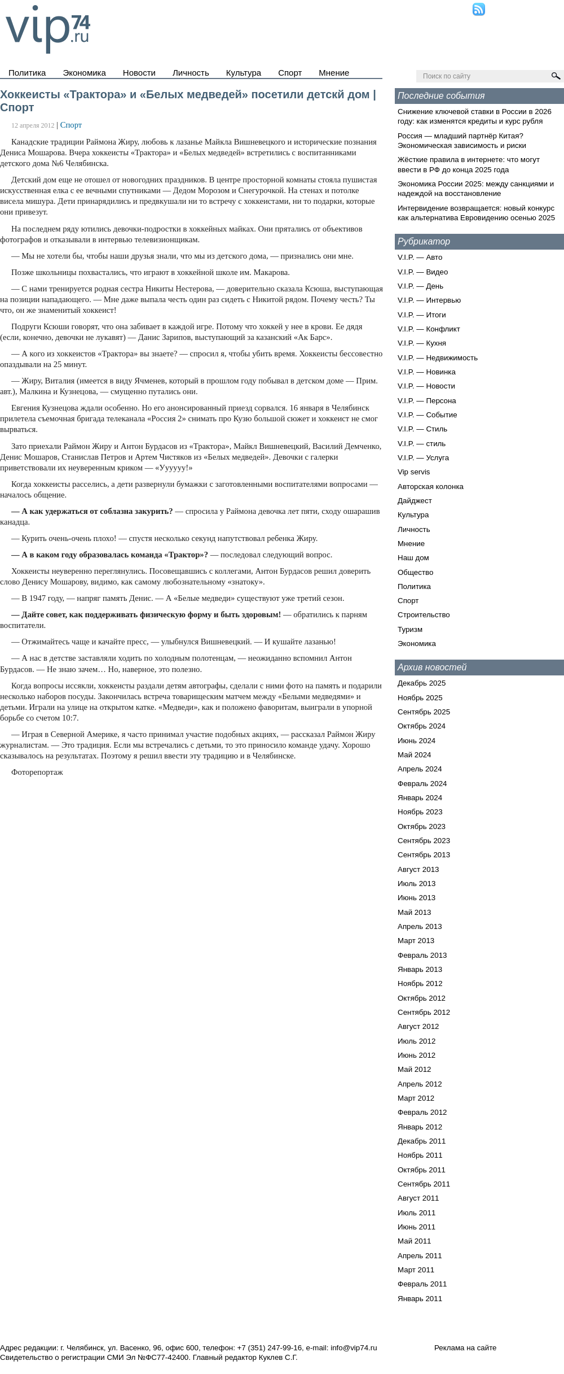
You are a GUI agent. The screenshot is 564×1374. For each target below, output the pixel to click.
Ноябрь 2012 (420, 983)
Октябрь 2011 (422, 1170)
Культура (243, 72)
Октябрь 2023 (422, 826)
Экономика (84, 72)
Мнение (334, 72)
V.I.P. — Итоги (422, 315)
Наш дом (413, 557)
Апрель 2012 (420, 1084)
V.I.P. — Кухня (422, 343)
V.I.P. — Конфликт (429, 329)
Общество (415, 572)
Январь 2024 (420, 797)
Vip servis (414, 472)
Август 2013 (418, 869)
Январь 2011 (420, 1298)
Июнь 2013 (416, 897)
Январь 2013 (420, 969)
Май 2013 (414, 912)
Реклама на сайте (465, 1348)
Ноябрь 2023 (420, 812)
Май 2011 (414, 1241)
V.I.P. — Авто (420, 257)
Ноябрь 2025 (420, 697)
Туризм (410, 629)
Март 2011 (416, 1270)
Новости (139, 72)
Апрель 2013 (420, 926)
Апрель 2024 (420, 769)
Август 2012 (418, 1026)
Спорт (290, 72)
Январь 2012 (420, 1127)
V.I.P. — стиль (422, 443)
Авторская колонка (431, 486)
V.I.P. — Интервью (429, 300)
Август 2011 (418, 1198)
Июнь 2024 (416, 740)
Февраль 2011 (422, 1284)
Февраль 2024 (422, 783)
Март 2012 (416, 1098)
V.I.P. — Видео (423, 272)
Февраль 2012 (422, 1112)
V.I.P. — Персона (427, 400)
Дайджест (415, 500)
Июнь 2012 (416, 1055)
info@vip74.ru (354, 1348)
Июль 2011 (416, 1213)
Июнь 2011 (416, 1227)
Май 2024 (414, 755)
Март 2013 (416, 940)
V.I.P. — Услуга (423, 457)
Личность (191, 72)
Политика (27, 72)
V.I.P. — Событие (427, 415)
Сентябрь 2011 (424, 1184)
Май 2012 (414, 1069)
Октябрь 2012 (422, 998)
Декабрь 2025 (422, 683)
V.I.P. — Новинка (427, 372)
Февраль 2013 (422, 955)
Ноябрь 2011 (420, 1155)
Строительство (424, 614)
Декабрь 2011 (422, 1141)
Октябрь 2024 (422, 726)
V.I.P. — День (420, 286)
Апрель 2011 (420, 1255)
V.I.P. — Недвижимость (438, 358)
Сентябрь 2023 (424, 840)
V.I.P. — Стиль (422, 429)
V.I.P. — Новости (426, 386)
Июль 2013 (416, 883)
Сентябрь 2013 (424, 854)
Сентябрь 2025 (424, 712)
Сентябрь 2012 (424, 1012)
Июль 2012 (416, 1041)
